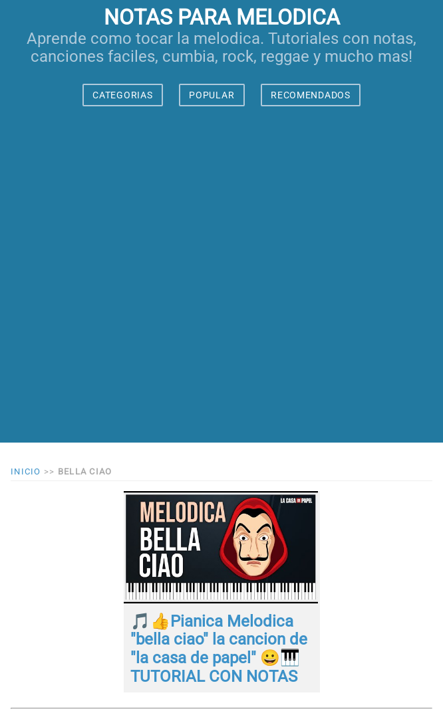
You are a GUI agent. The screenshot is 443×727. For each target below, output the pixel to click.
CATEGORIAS (122, 95)
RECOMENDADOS (310, 95)
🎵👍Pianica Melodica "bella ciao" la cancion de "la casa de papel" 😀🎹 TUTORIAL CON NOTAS (218, 649)
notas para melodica (222, 17)
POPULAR (211, 95)
